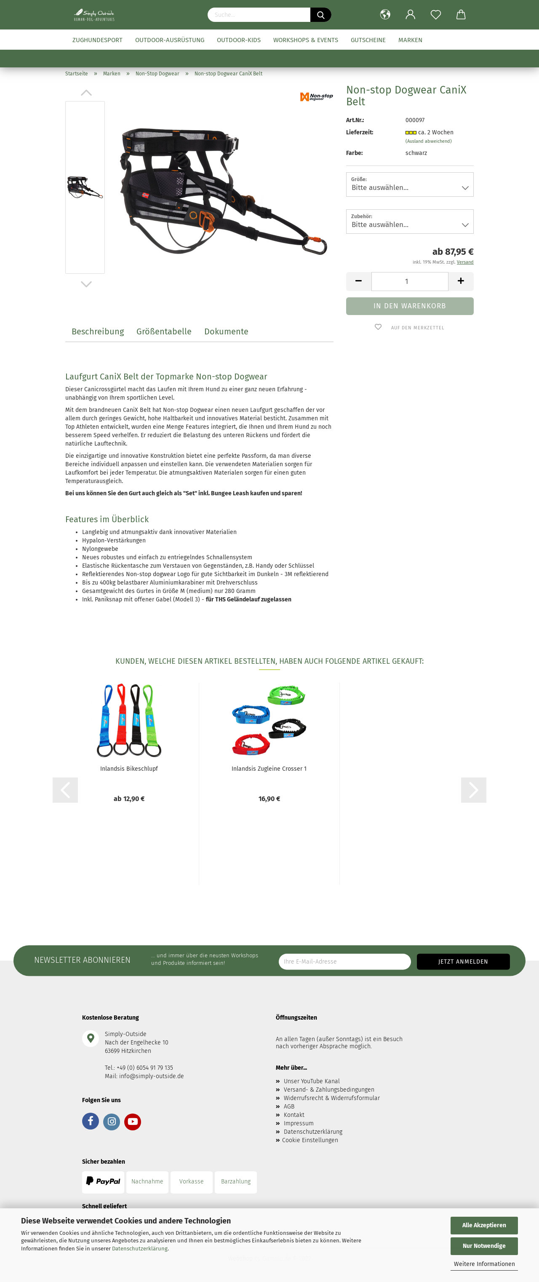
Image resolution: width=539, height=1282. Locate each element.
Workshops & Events (305, 40)
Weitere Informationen (484, 1264)
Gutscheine (368, 40)
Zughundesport (97, 40)
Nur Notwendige (484, 1246)
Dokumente (226, 331)
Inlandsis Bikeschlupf (129, 768)
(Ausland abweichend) (429, 141)
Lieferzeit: (359, 132)
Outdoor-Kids (239, 40)
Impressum (299, 1123)
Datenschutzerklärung (140, 1248)
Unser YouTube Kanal (312, 1081)
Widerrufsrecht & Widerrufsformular (332, 1098)
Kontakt (294, 1115)
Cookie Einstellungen (310, 1140)
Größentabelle (164, 331)
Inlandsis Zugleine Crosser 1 (269, 768)
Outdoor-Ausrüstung (169, 40)
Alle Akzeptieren (484, 1225)
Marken (410, 40)
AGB (289, 1106)
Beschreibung (98, 331)
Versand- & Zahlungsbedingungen (329, 1089)
